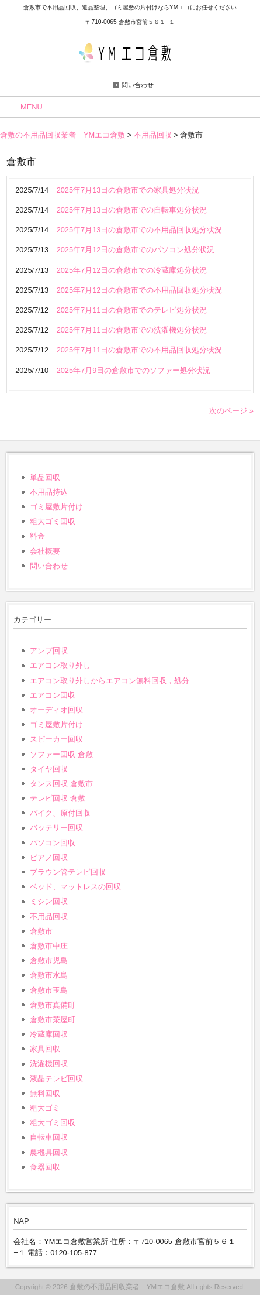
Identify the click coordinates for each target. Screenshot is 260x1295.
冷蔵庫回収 (49, 1034)
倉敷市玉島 (49, 990)
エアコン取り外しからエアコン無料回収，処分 (109, 680)
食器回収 (45, 1167)
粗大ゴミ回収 (52, 521)
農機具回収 (49, 1152)
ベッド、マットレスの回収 (75, 886)
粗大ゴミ (45, 1108)
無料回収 (45, 1093)
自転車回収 (49, 1137)
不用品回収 (49, 916)
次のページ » (231, 410)
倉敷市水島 (49, 975)
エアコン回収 (52, 695)
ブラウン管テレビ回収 (68, 872)
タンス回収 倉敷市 (61, 783)
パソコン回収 (52, 842)
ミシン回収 (49, 901)
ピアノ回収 (49, 857)
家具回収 (45, 1048)
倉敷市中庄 (49, 945)
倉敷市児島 (49, 960)
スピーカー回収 (56, 739)
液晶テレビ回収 (56, 1078)
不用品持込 (49, 492)
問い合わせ (138, 84)
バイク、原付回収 (60, 812)
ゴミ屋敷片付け (56, 506)
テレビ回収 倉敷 (57, 798)
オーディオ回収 (56, 709)
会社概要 (45, 551)
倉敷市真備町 (52, 1005)
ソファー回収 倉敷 (61, 754)
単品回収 (45, 477)
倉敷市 (41, 931)
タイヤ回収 (49, 769)
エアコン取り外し (60, 665)
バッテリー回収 (56, 827)
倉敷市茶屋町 (52, 1019)
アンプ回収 (49, 650)
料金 (37, 536)
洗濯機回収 (49, 1063)
